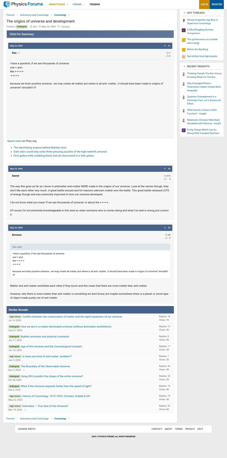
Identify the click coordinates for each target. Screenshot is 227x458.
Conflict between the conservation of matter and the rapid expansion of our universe (87, 325)
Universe (80, 28)
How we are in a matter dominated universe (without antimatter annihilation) (81, 335)
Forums (92, 4)
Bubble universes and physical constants (60, 345)
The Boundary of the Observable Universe (60, 375)
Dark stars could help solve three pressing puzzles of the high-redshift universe (75, 152)
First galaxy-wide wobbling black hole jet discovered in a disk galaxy (69, 156)
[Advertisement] (90, 113)
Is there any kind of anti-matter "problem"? (62, 365)
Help (197, 438)
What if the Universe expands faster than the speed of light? (71, 395)
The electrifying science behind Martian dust (55, 148)
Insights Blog (72, 4)
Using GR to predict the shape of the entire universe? (67, 385)
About (165, 438)
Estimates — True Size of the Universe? (60, 415)
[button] (82, 4)
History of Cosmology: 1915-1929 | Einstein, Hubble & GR (71, 405)
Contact (153, 438)
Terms (176, 438)
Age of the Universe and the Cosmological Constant (66, 355)
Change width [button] (29, 438)
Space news (29, 142)
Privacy (187, 438)
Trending (109, 4)
